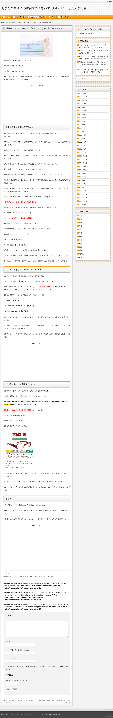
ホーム (7, 17)
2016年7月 (82, 170)
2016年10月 (83, 163)
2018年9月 (82, 104)
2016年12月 (83, 156)
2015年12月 (83, 194)
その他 (81, 216)
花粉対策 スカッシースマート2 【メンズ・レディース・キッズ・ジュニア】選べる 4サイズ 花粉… (19, 463)
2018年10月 (83, 100)
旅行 (80, 243)
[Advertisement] (36, 105)
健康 (80, 223)
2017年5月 (82, 138)
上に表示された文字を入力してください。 (20, 680)
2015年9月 (82, 205)
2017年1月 (82, 152)
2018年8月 (82, 107)
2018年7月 (82, 111)
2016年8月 (82, 166)
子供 (80, 229)
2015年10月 (83, 201)
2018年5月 (82, 117)
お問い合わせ (65, 17)
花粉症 (7, 573)
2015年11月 (83, 198)
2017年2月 (82, 149)
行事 (80, 257)
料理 (80, 240)
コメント (9, 619)
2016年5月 (82, 177)
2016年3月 (82, 184)
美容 (80, 250)
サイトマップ (20, 17)
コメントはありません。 (39, 576)
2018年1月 (82, 131)
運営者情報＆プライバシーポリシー (42, 17)
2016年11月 (83, 159)
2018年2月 (82, 128)
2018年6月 (82, 114)
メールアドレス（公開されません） (18, 650)
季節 (80, 233)
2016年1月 (82, 191)
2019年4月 (82, 93)
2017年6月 (82, 135)
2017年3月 (82, 145)
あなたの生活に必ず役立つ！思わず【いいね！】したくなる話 (44, 8)
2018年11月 (83, 97)
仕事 (80, 219)
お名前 (8, 641)
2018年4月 (82, 121)
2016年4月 (82, 180)
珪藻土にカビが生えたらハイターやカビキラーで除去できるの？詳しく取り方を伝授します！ (93, 64)
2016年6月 (82, 173)
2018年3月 (82, 124)
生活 (80, 247)
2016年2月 (82, 187)
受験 (80, 226)
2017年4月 (82, 142)
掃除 (80, 236)
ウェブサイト (10, 658)
